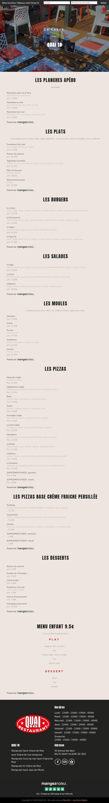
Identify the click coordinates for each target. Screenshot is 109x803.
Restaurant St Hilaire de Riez (26, 766)
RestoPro (67, 800)
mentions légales (80, 800)
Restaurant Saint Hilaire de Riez (27, 750)
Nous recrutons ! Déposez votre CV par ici (20, 3)
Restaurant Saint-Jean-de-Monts (27, 770)
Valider (103, 3)
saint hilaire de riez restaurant (26, 754)
